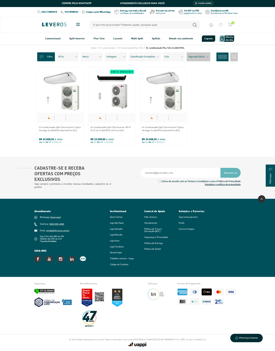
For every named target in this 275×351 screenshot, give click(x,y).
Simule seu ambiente (181, 38)
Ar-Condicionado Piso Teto (131, 48)
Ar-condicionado (107, 48)
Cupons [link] (208, 38)
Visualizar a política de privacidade (223, 184)
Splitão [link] (156, 38)
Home (94, 48)
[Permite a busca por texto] (195, 25)
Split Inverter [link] (77, 38)
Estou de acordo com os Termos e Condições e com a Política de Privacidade (201, 181)
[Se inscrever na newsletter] (230, 173)
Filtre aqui (270, 176)
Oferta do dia (226, 38)
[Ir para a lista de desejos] (220, 25)
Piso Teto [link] (99, 38)
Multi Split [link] (137, 38)
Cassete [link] (117, 38)
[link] (158, 230)
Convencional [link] (53, 38)
